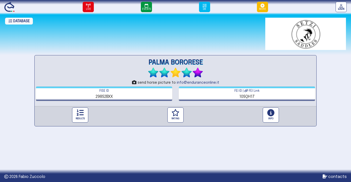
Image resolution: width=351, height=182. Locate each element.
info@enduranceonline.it (198, 82)
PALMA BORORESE (175, 62)
